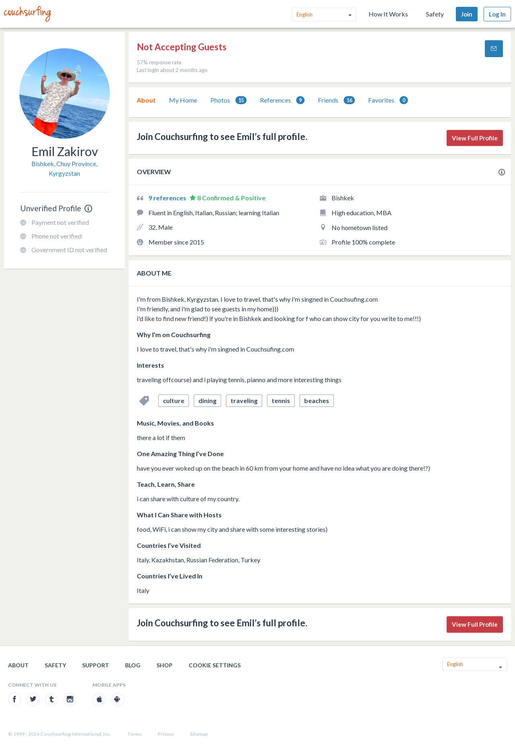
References (282, 100)
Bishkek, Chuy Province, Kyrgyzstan (64, 168)
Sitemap (199, 734)
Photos (228, 100)
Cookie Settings (215, 665)
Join (466, 14)
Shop (165, 665)
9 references (167, 198)
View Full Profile (475, 138)
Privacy (166, 734)
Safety (435, 14)
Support (95, 665)
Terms (134, 734)
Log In (497, 14)
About (146, 100)
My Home (183, 100)
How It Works (388, 14)
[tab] (146, 100)
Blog (132, 665)
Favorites (388, 100)
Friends (336, 100)
